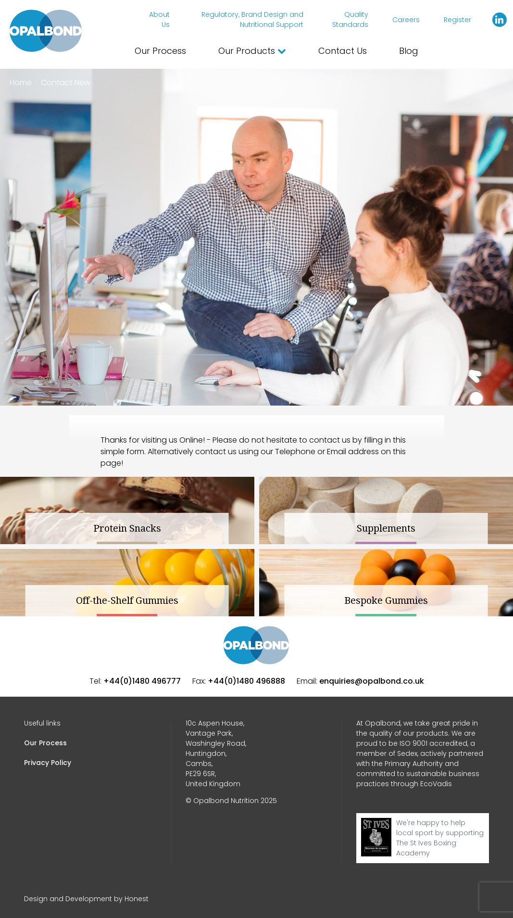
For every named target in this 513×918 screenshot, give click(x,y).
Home (21, 82)
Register (457, 20)
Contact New (65, 82)
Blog (408, 51)
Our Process (160, 51)
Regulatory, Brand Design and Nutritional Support (252, 19)
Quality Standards (350, 19)
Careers (406, 20)
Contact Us (342, 51)
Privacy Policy (47, 762)
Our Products (252, 51)
